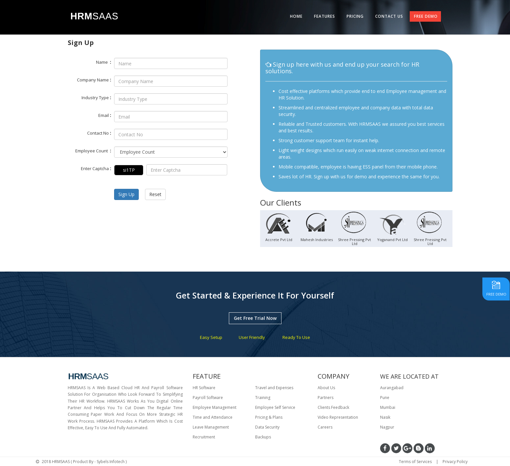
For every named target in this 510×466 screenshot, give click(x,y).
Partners (325, 397)
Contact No (99, 132)
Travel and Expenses (274, 387)
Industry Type (96, 97)
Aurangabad (391, 387)
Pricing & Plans (268, 417)
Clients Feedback (333, 407)
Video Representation (338, 417)
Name (103, 61)
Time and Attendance (212, 417)
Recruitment (204, 437)
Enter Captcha (96, 168)
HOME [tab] (296, 16)
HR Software (204, 387)
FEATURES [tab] (324, 16)
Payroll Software (208, 397)
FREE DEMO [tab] (426, 16)
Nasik (385, 417)
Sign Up (126, 194)
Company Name (94, 79)
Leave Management (211, 427)
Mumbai (387, 407)
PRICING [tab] (355, 16)
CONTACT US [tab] (389, 16)
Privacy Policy (455, 461)
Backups (263, 437)
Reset (155, 194)
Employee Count (93, 150)
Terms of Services (415, 461)
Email (104, 115)
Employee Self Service (275, 407)
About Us (326, 387)
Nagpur (387, 427)
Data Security (267, 427)
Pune (384, 397)
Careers (325, 427)
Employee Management (214, 407)
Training (262, 397)
